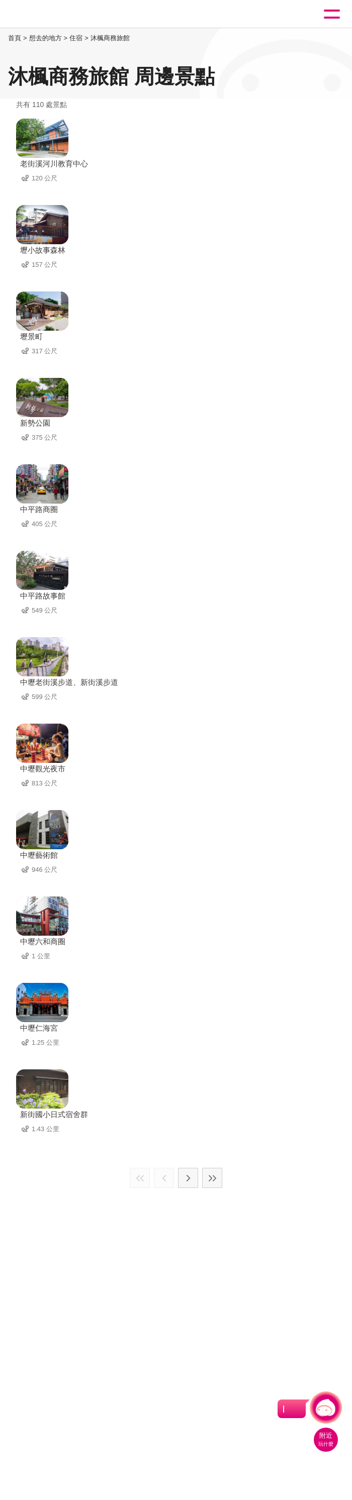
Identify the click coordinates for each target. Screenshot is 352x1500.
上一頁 (164, 1178)
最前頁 (140, 1178)
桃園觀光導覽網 (49, 14)
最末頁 (212, 1178)
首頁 (14, 38)
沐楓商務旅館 (110, 38)
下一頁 (188, 1178)
